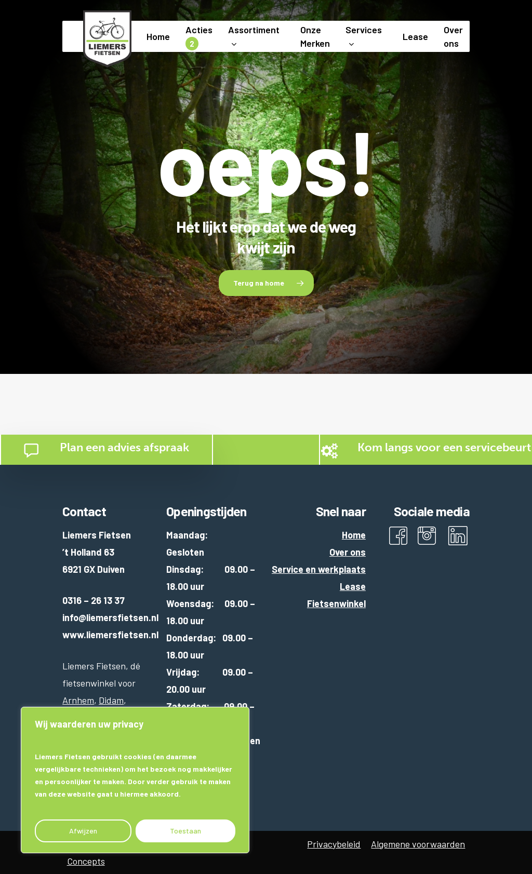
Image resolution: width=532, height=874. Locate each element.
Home (354, 535)
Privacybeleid (334, 844)
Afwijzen (83, 830)
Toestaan (185, 830)
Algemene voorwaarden (418, 844)
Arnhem (78, 700)
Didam (111, 700)
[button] (266, 283)
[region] (135, 780)
